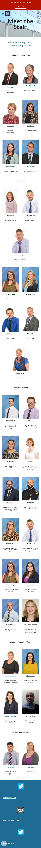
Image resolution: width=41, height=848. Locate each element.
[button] (2, 13)
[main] (20, 24)
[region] (20, 5)
